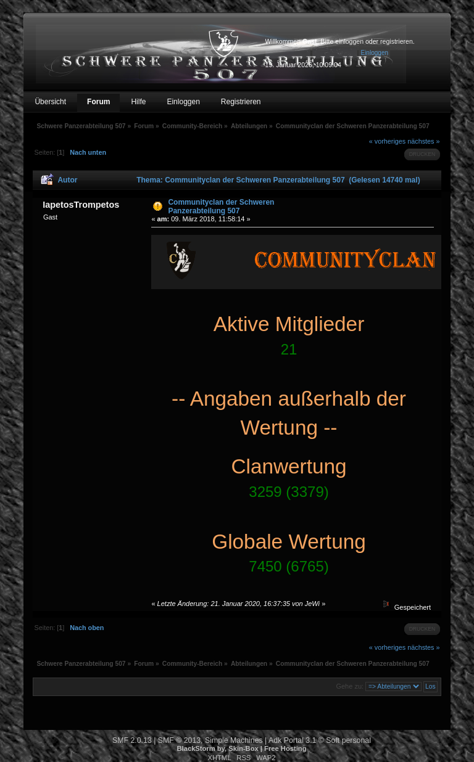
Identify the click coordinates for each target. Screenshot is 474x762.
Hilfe (138, 101)
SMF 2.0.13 (132, 740)
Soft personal (348, 740)
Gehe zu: (350, 686)
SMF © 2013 (179, 740)
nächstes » (423, 141)
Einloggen (183, 101)
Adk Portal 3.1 (292, 740)
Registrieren (241, 101)
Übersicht (50, 101)
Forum (98, 101)
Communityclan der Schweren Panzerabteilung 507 (221, 206)
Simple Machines (234, 740)
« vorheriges (387, 141)
